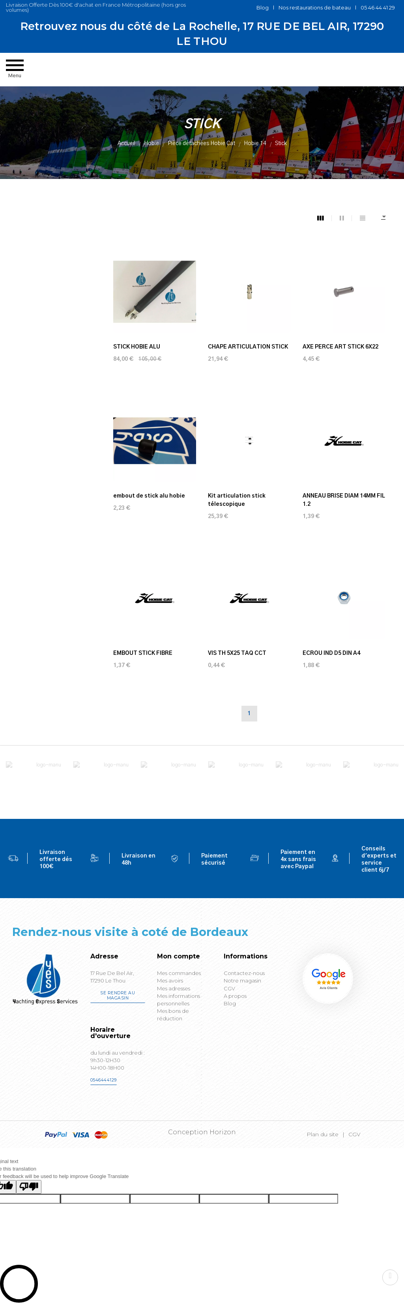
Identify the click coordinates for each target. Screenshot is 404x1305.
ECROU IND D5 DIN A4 (331, 653)
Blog (262, 7)
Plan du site (323, 1134)
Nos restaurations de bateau (315, 7)
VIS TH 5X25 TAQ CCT (237, 653)
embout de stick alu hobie (149, 496)
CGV (354, 1134)
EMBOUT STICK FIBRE (142, 653)
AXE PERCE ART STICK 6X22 (340, 347)
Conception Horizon (202, 1132)
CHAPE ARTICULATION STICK (248, 347)
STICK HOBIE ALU (136, 347)
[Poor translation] (28, 1187)
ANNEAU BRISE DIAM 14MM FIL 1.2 (344, 500)
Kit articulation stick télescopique (237, 500)
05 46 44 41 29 (378, 7)
